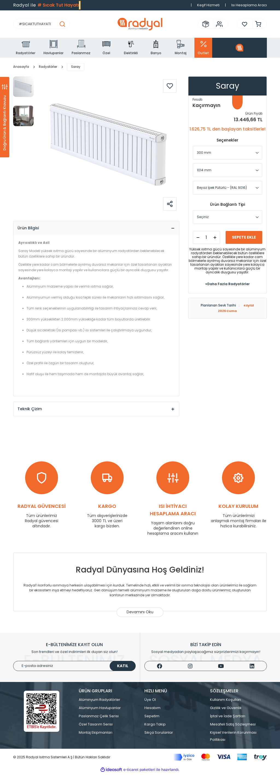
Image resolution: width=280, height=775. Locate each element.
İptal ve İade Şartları (227, 717)
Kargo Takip (155, 725)
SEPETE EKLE (244, 237)
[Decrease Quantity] (198, 237)
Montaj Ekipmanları (95, 733)
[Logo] (140, 24)
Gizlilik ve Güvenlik (226, 709)
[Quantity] (206, 237)
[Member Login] (218, 24)
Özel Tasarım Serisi (96, 725)
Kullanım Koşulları (225, 701)
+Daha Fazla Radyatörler (227, 284)
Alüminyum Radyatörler (99, 701)
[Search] (41, 24)
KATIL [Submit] (122, 667)
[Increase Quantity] (215, 237)
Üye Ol (150, 701)
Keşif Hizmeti (208, 5)
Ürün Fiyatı (253, 113)
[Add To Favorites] (170, 86)
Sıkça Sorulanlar (158, 733)
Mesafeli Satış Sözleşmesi (233, 725)
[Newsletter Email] (74, 667)
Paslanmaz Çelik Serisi (99, 717)
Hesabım (152, 709)
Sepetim (151, 717)
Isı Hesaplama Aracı (249, 5)
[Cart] (256, 24)
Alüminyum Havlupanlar (100, 709)
